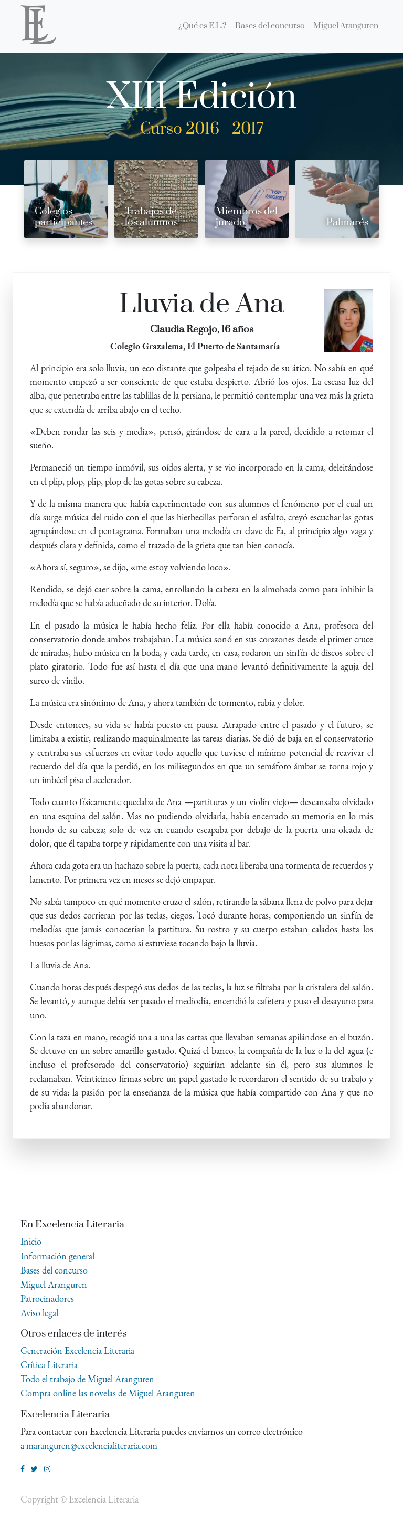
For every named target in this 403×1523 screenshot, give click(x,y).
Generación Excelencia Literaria (77, 1350)
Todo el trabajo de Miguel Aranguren (87, 1379)
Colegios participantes (63, 216)
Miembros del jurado (247, 216)
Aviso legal (39, 1313)
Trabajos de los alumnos (151, 216)
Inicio (30, 1241)
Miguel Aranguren (53, 1284)
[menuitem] (202, 26)
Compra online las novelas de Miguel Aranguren (107, 1393)
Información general (57, 1256)
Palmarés (347, 222)
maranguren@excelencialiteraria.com (91, 1445)
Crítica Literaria (49, 1365)
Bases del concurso (54, 1270)
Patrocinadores (47, 1298)
